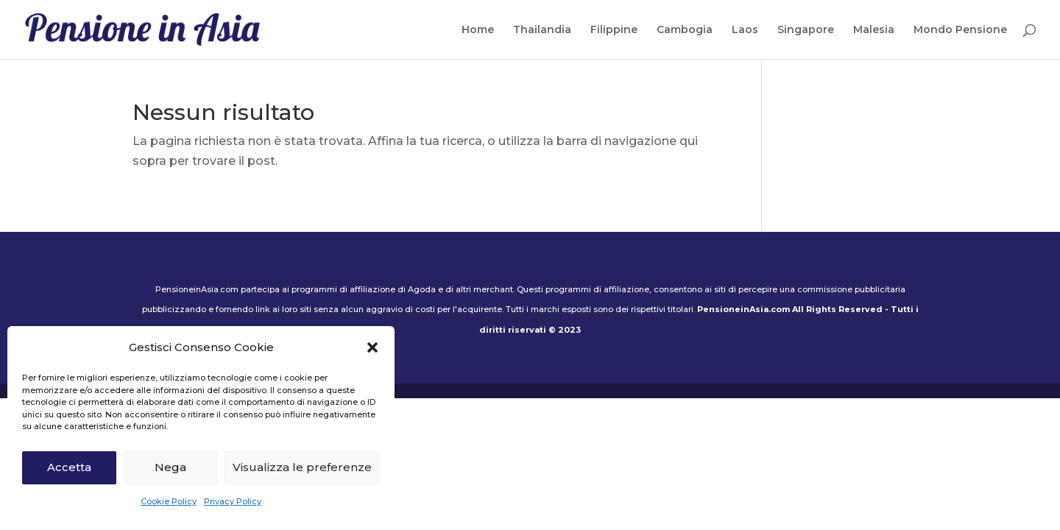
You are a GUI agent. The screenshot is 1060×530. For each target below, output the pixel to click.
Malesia (873, 30)
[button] (372, 347)
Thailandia (542, 30)
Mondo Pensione (960, 30)
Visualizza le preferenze (302, 467)
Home (478, 30)
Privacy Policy (232, 501)
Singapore (805, 30)
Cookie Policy (169, 501)
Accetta (69, 467)
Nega (170, 467)
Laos (745, 30)
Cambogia (685, 30)
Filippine (613, 30)
